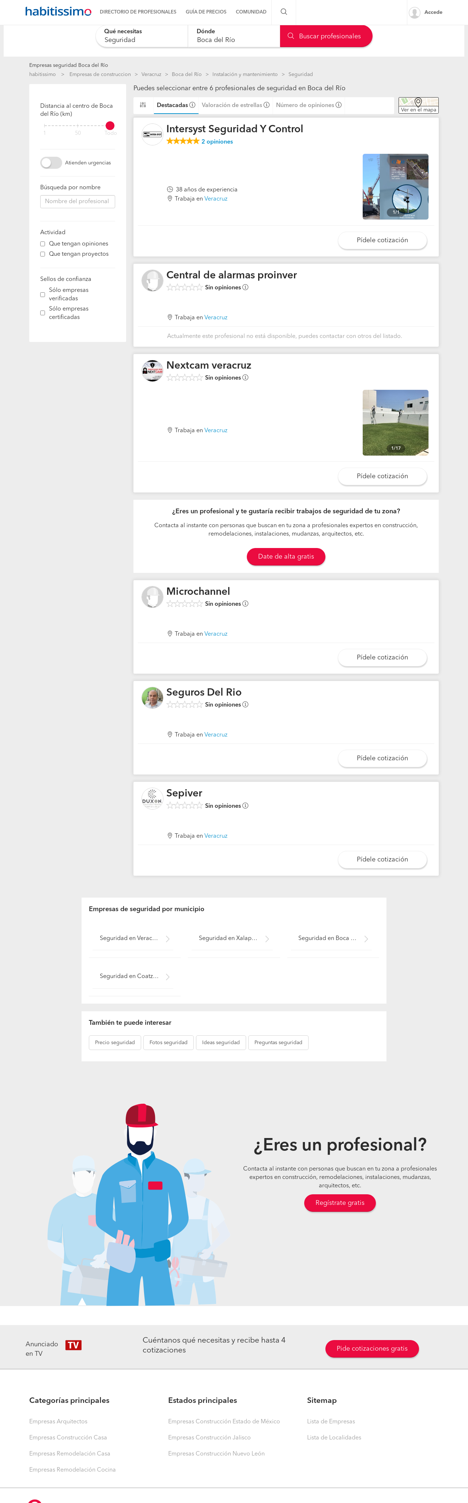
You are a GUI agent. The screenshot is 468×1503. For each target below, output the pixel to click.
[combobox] (141, 36)
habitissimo (42, 74)
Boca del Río (187, 74)
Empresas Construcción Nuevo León (216, 1454)
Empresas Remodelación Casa (69, 1454)
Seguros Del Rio (204, 693)
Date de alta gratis (286, 556)
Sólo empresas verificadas (68, 295)
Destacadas (172, 106)
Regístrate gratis (340, 1203)
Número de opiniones (305, 106)
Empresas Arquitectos (58, 1422)
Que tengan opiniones (78, 244)
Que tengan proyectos (79, 254)
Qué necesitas (123, 32)
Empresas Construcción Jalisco (209, 1438)
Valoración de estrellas (232, 106)
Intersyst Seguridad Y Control (234, 130)
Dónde (206, 32)
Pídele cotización (382, 240)
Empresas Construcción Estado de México (224, 1422)
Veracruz (151, 74)
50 (78, 133)
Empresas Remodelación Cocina (72, 1470)
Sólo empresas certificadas (68, 313)
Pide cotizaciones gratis (372, 1349)
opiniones (217, 142)
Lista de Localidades (334, 1438)
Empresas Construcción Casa (68, 1438)
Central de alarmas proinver (231, 276)
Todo (111, 133)
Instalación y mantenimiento (245, 74)
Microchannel (198, 592)
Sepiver (184, 794)
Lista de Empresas (331, 1422)
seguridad (115, 1042)
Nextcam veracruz (209, 366)
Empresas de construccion (100, 74)
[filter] (77, 125)
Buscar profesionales (324, 36)
